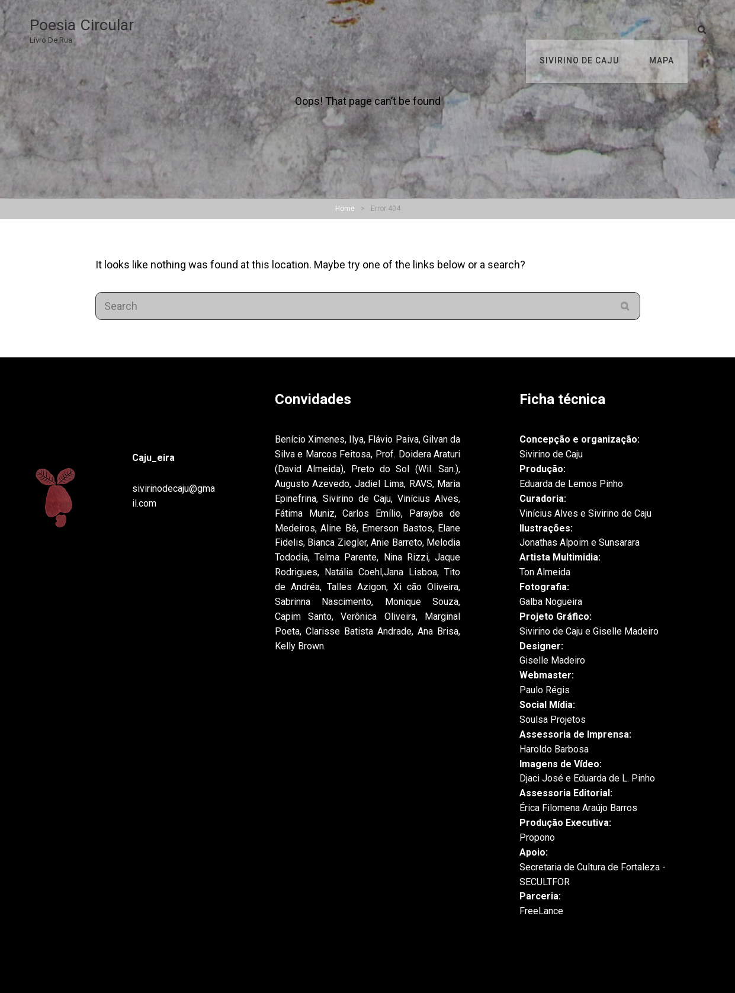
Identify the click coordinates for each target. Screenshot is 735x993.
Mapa (663, 29)
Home (345, 208)
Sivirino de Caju (585, 29)
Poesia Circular (84, 25)
